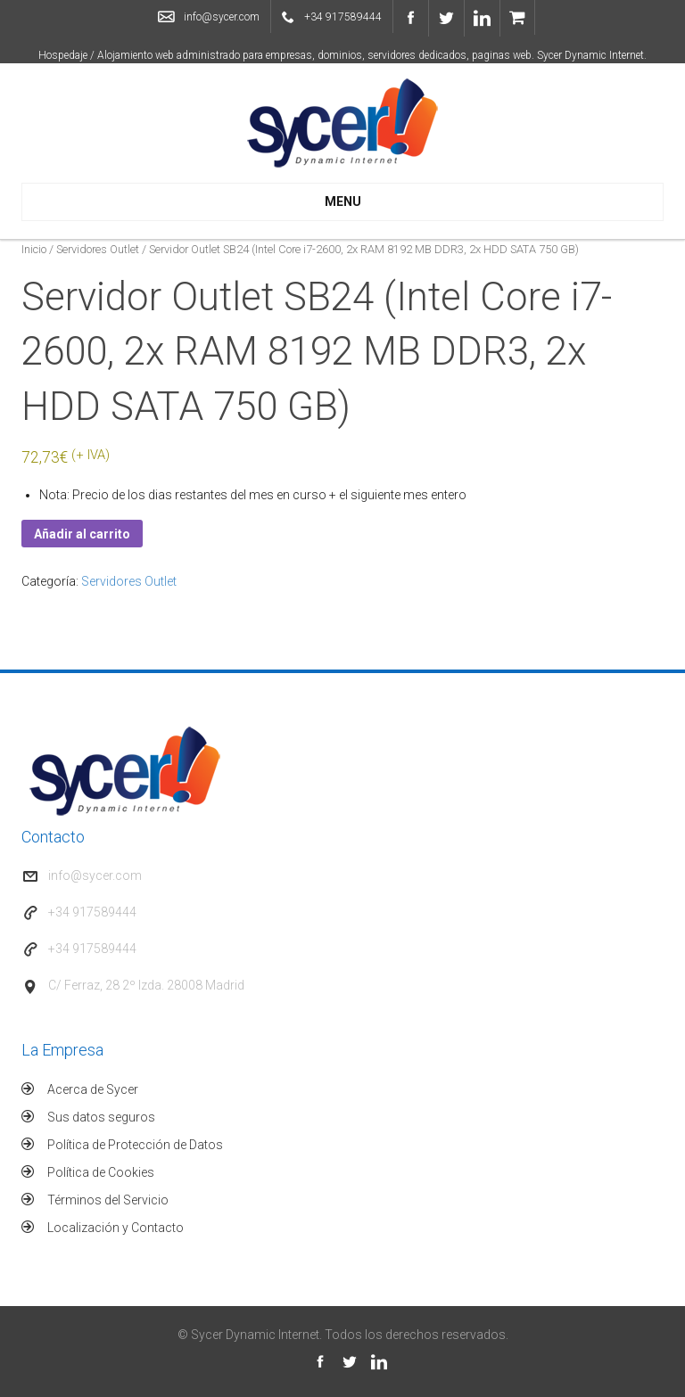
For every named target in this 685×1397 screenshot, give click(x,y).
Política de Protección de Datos (135, 1145)
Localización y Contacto (115, 1227)
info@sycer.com (222, 17)
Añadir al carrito (82, 534)
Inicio (33, 249)
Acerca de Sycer (92, 1089)
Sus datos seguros (101, 1117)
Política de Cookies (100, 1172)
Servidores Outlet (97, 249)
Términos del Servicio (108, 1200)
